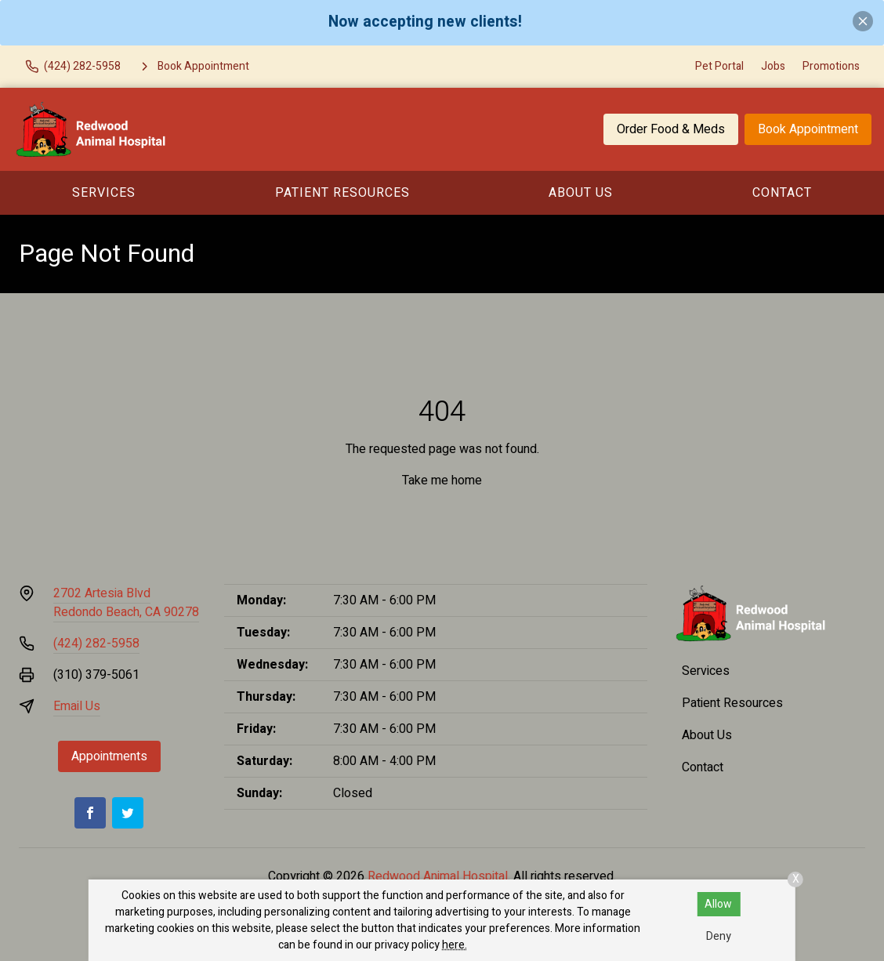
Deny (718, 936)
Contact (782, 192)
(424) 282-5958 (96, 643)
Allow (718, 904)
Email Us (76, 706)
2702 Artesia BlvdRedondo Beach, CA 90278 (126, 603)
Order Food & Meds (671, 129)
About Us (581, 192)
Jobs (773, 66)
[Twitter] (127, 813)
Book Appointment (808, 129)
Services (104, 192)
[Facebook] (90, 813)
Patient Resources (342, 192)
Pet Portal (719, 66)
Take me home (442, 480)
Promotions (831, 66)
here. (454, 945)
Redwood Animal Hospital (438, 876)
